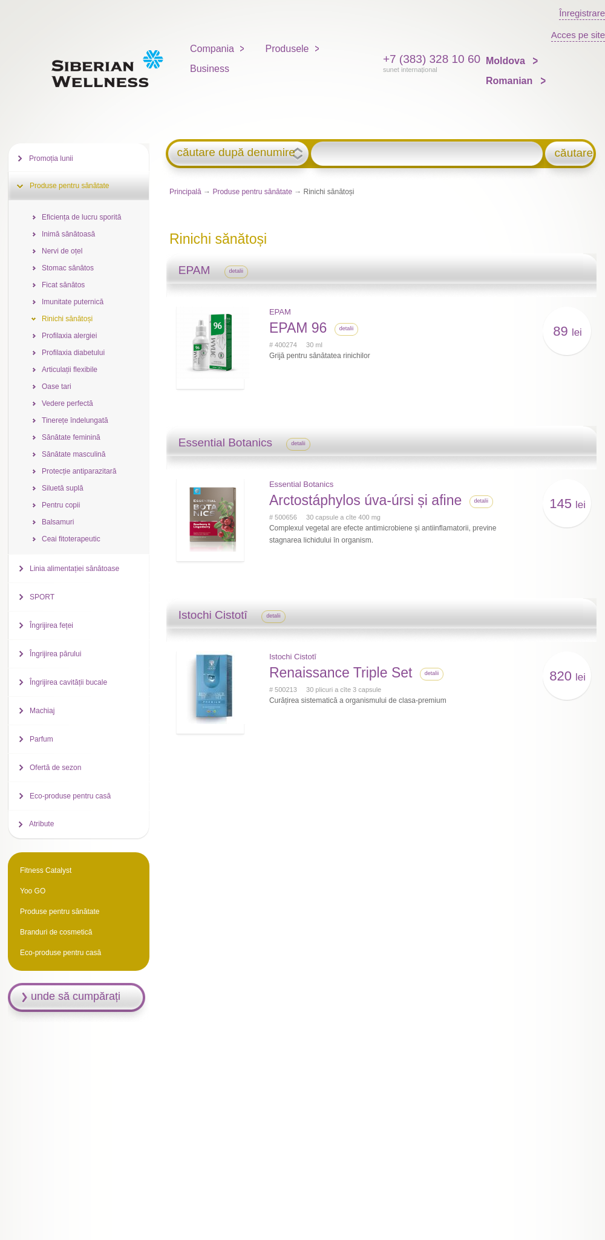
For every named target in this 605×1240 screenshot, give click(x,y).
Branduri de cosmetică (56, 932)
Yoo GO (32, 891)
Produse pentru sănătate (252, 192)
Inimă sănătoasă (68, 234)
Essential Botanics (301, 484)
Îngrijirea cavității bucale (68, 682)
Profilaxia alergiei (69, 335)
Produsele (287, 49)
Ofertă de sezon (55, 767)
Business (209, 69)
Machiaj (42, 710)
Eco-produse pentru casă (70, 796)
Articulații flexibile (69, 369)
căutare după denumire (236, 152)
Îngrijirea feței (51, 625)
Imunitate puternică (72, 302)
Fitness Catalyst (45, 870)
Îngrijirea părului (55, 654)
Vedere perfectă (67, 403)
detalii (236, 271)
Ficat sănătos (63, 285)
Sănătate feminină (71, 437)
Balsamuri (58, 522)
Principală (185, 192)
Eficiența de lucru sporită (81, 217)
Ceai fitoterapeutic (71, 539)
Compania (212, 49)
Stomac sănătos (68, 268)
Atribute (41, 824)
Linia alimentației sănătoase (74, 568)
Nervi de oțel (62, 251)
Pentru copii (61, 505)
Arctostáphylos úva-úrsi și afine (365, 500)
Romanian (510, 81)
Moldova (507, 61)
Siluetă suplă (62, 488)
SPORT (42, 597)
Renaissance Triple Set (341, 672)
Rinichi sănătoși (67, 319)
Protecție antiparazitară (79, 471)
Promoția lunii (51, 158)
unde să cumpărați (75, 996)
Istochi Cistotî (292, 656)
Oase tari (56, 386)
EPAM (280, 311)
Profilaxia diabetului (73, 352)
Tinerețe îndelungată (75, 420)
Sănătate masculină (73, 454)
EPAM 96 (298, 328)
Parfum (41, 739)
